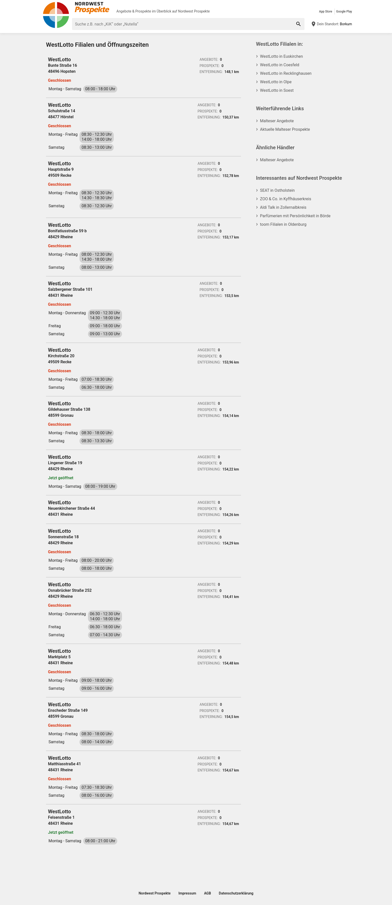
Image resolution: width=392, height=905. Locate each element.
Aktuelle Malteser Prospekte (285, 129)
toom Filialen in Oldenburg (283, 224)
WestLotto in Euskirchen (281, 56)
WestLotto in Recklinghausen (286, 73)
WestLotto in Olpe (276, 82)
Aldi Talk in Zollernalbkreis (283, 207)
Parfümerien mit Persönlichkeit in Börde (295, 216)
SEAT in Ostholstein (277, 190)
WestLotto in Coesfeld (279, 64)
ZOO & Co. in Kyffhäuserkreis (285, 198)
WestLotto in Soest (277, 90)
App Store (325, 11)
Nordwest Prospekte (194, 11)
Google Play (344, 11)
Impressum (187, 893)
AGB (207, 893)
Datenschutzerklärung (236, 893)
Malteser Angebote (277, 120)
